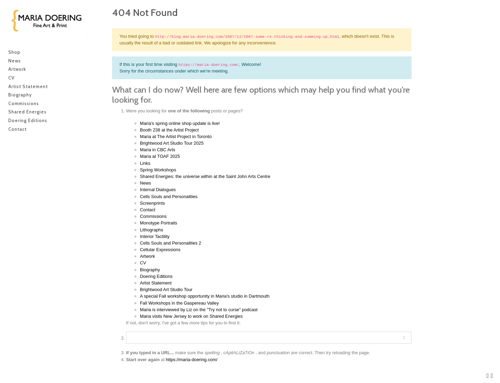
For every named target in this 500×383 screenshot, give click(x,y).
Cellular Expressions (160, 249)
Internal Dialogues (158, 189)
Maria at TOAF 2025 (160, 156)
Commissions (153, 216)
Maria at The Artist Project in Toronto (176, 136)
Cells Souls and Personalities (169, 196)
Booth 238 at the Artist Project (169, 130)
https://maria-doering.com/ (192, 359)
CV (143, 262)
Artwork (147, 256)
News (145, 183)
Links (145, 163)
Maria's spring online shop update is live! (180, 123)
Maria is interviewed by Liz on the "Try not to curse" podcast (199, 309)
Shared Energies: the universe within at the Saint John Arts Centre (205, 176)
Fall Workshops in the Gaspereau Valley (179, 303)
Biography (150, 269)
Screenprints (152, 203)
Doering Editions (156, 276)
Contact (147, 209)
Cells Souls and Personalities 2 (170, 243)
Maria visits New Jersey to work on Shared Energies (191, 316)
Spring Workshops (158, 169)
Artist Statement (156, 283)
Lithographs (151, 229)
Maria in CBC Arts (157, 149)
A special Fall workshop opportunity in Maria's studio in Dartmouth (204, 296)
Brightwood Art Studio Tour (166, 289)
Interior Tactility (154, 236)
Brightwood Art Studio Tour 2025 (171, 143)
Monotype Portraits (158, 222)
